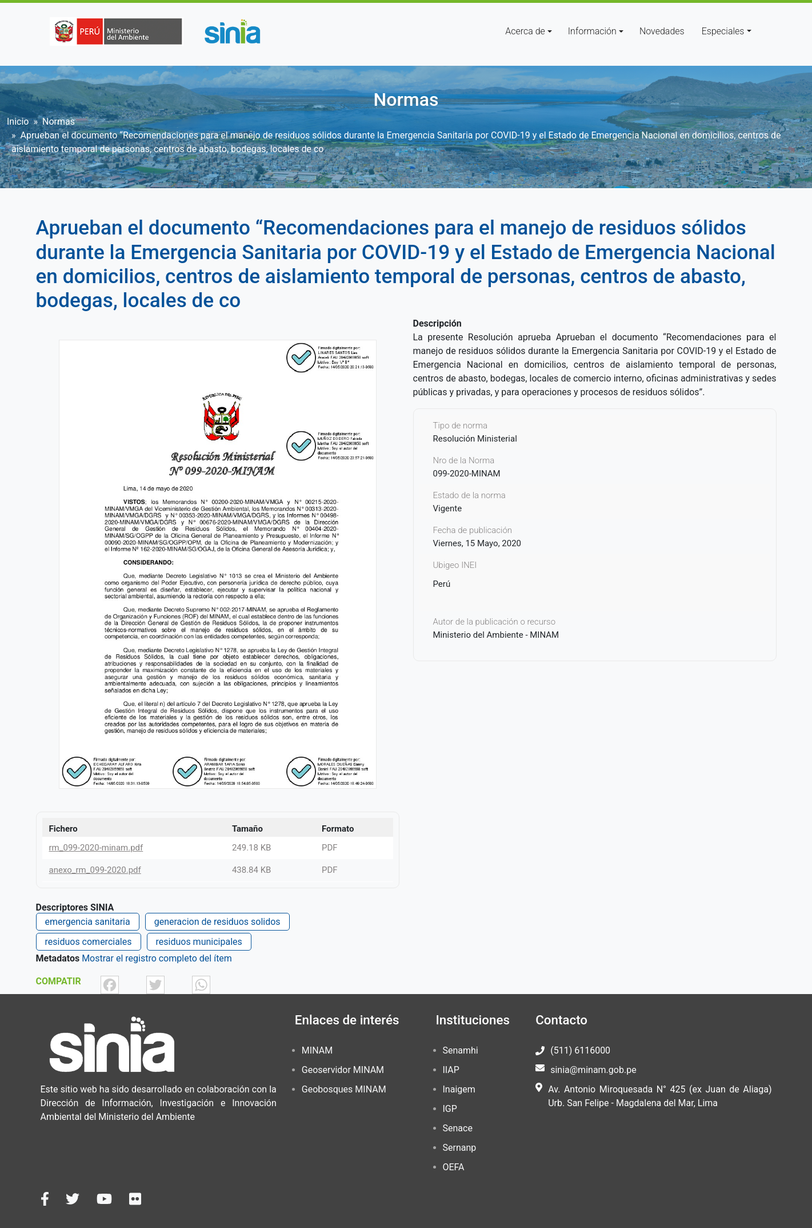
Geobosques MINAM (344, 1089)
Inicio (18, 121)
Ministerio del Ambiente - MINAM (496, 635)
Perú (442, 584)
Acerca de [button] (525, 31)
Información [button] (592, 31)
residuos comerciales (88, 941)
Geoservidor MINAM (343, 1069)
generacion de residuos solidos (217, 921)
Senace (458, 1128)
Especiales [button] (723, 31)
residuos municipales (199, 941)
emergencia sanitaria (87, 921)
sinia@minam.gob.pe (593, 1069)
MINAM (317, 1050)
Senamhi (460, 1050)
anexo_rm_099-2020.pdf (95, 870)
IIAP (451, 1069)
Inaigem (459, 1089)
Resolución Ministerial (475, 439)
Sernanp (460, 1147)
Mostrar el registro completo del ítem (157, 958)
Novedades (662, 31)
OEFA (454, 1167)
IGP (450, 1108)
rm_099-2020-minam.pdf (96, 847)
